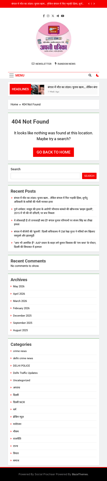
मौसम (16, 431)
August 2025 (20, 330)
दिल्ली (16, 395)
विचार (16, 453)
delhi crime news (23, 358)
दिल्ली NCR (19, 402)
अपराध (16, 387)
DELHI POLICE (21, 365)
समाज (16, 460)
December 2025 (22, 315)
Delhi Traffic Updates (25, 373)
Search (16, 169)
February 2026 (21, 308)
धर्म (14, 409)
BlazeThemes (80, 474)
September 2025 (22, 322)
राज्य (15, 446)
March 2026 (20, 301)
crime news (20, 351)
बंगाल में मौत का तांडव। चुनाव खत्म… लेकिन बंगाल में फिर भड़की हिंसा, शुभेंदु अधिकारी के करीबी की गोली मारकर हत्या (47, 3)
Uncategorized (21, 380)
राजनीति (17, 438)
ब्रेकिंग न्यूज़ (18, 416)
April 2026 (19, 293)
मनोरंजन (17, 424)
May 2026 (18, 286)
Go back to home (53, 152)
